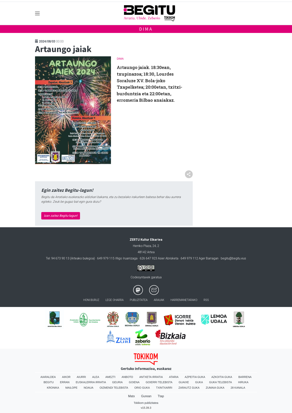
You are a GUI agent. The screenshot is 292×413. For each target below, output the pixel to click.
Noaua (88, 387)
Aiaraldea (48, 377)
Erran (64, 382)
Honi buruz (91, 300)
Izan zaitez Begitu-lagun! (60, 216)
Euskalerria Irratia (91, 382)
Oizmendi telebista (114, 387)
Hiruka (243, 382)
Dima (146, 29)
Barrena (245, 377)
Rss (206, 300)
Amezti (110, 377)
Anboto (127, 377)
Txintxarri (164, 387)
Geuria (117, 382)
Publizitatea (139, 300)
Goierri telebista (159, 382)
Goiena (134, 382)
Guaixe (184, 382)
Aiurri (81, 377)
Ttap (161, 396)
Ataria (174, 377)
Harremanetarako (184, 300)
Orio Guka (142, 387)
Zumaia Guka (215, 387)
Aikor (66, 377)
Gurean (146, 396)
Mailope (71, 387)
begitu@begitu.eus (233, 258)
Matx (131, 396)
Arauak (159, 300)
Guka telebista (220, 382)
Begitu (49, 382)
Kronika (53, 387)
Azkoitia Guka (221, 377)
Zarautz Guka (189, 387)
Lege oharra (115, 300)
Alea (95, 377)
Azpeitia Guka (195, 377)
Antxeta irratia (151, 377)
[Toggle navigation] (37, 13)
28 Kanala (238, 387)
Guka (199, 382)
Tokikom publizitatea (146, 402)
